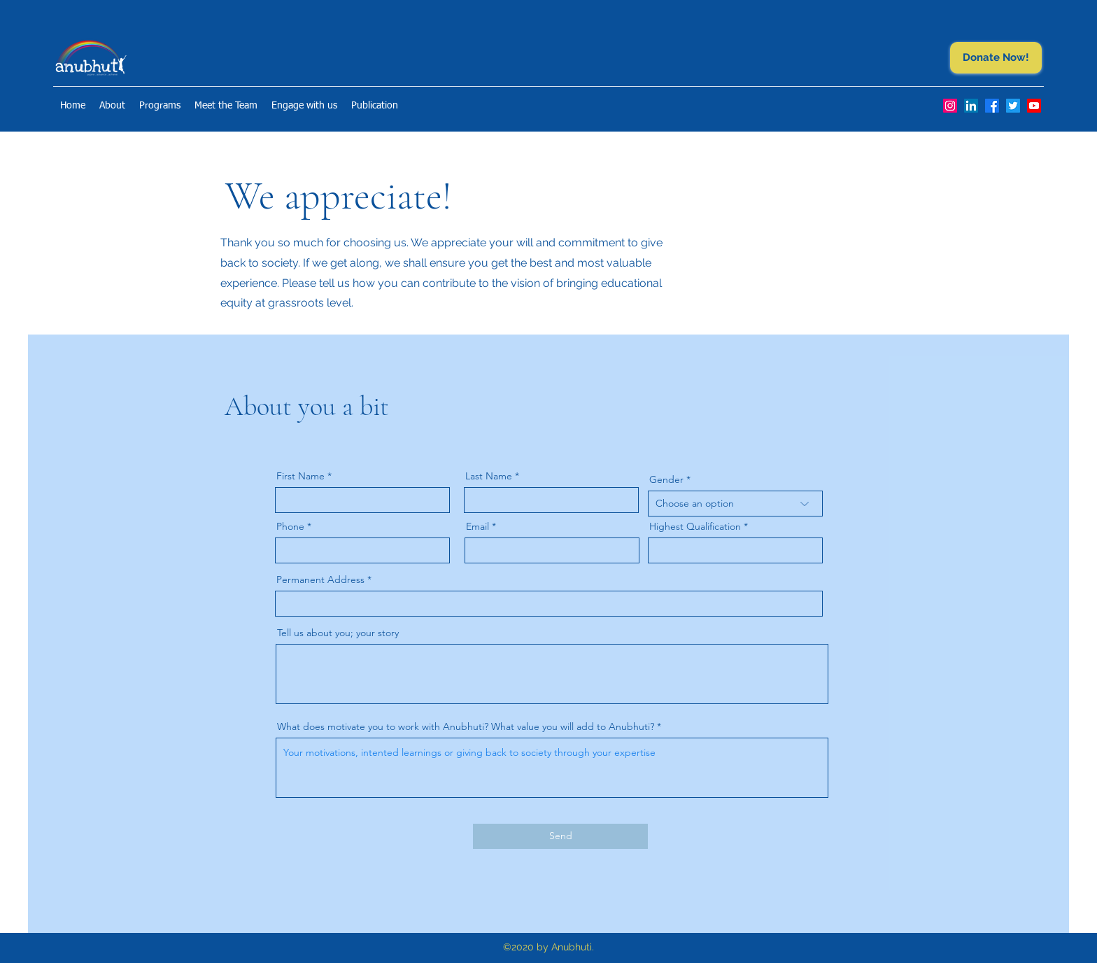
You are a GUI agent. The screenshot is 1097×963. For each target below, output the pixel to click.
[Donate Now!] (996, 57)
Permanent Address (320, 579)
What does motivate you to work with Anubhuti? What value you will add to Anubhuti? (465, 726)
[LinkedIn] (971, 106)
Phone (290, 526)
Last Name (488, 476)
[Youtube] (1034, 106)
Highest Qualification (695, 526)
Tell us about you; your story (338, 633)
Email (477, 526)
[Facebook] (992, 106)
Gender (666, 479)
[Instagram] (950, 106)
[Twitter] (1013, 106)
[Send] (560, 836)
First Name (300, 476)
